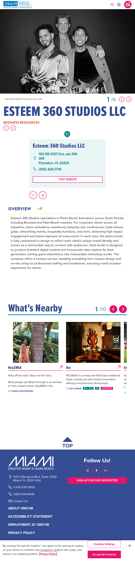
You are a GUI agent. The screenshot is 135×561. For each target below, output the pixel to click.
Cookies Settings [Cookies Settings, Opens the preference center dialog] (104, 544)
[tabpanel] (67, 248)
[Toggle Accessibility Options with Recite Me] (119, 4)
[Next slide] (123, 309)
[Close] (129, 545)
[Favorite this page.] (6, 128)
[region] (67, 550)
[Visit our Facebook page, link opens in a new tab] (96, 470)
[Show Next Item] (129, 99)
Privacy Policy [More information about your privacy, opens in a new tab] (48, 554)
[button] (59, 325)
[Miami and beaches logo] (34, 463)
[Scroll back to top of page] (67, 443)
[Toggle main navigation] (128, 4)
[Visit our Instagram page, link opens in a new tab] (87, 470)
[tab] (39, 209)
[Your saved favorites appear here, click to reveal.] (112, 4)
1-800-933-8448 (23, 494)
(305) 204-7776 (50, 169)
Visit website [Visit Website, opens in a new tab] (68, 179)
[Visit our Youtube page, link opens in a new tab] (105, 470)
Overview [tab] (19, 209)
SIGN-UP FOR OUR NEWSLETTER (97, 480)
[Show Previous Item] (121, 99)
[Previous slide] (113, 309)
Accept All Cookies (104, 554)
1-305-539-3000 (24, 487)
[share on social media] (13, 128)
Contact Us (20, 501)
